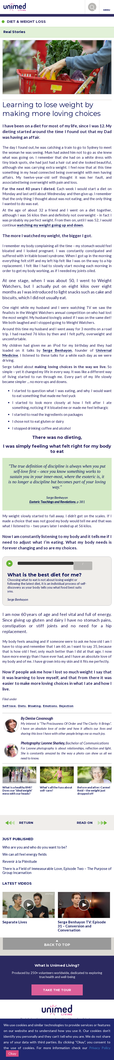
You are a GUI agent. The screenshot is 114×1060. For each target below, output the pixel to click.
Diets (22, 706)
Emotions (50, 706)
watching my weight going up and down (50, 225)
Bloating (34, 706)
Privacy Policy (100, 1048)
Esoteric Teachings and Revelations (52, 502)
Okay (12, 1053)
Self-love (9, 706)
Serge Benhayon (57, 350)
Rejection (66, 706)
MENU (106, 7)
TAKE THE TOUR (57, 990)
